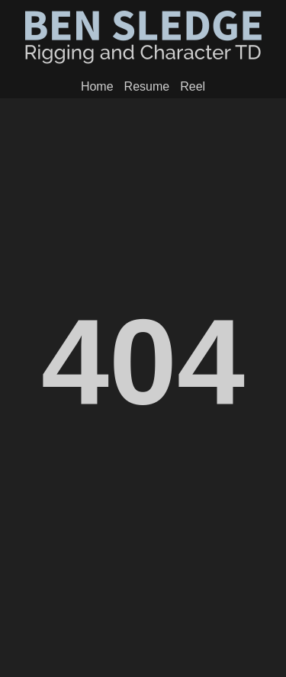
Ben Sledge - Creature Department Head (143, 37)
